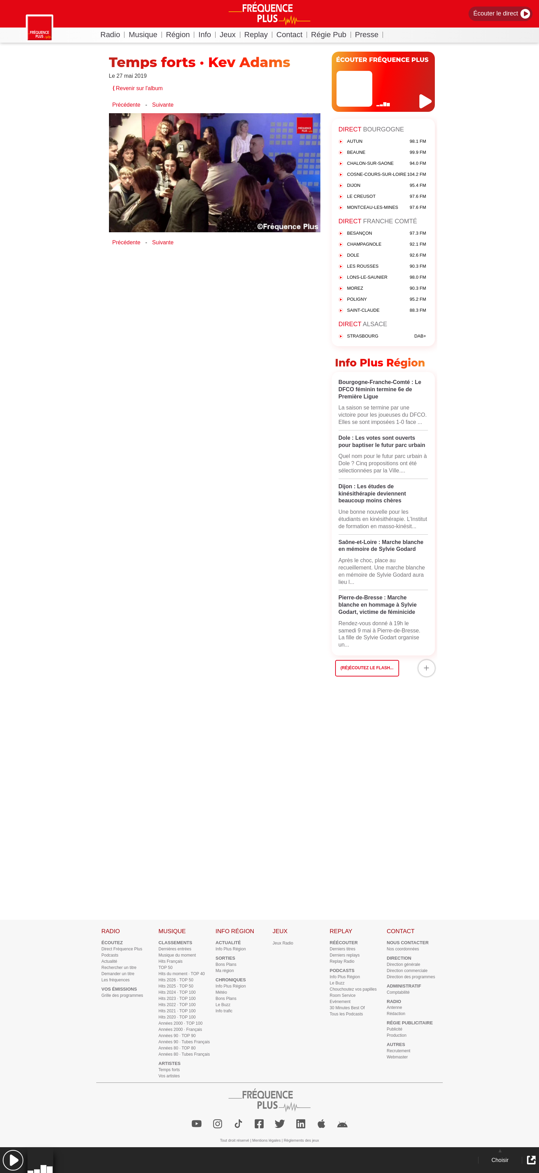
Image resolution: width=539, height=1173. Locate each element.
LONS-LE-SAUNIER (386, 277)
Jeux (230, 34)
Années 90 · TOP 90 (177, 1035)
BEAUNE (386, 153)
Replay (258, 34)
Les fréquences (115, 980)
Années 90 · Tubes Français (184, 1041)
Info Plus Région (231, 949)
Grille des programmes (122, 995)
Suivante (163, 105)
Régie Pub (331, 34)
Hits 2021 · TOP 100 (177, 1011)
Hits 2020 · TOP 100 (177, 1017)
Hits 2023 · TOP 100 (177, 998)
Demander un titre (117, 973)
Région (180, 34)
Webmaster (397, 1057)
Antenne (394, 1007)
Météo (221, 992)
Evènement (340, 1001)
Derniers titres (342, 949)
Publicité (394, 1029)
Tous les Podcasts (346, 1014)
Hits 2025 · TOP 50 (175, 986)
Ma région (225, 970)
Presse (369, 34)
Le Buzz (223, 1004)
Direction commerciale (407, 970)
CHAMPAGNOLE (386, 244)
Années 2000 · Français (180, 1029)
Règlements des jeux (301, 1140)
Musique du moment (177, 955)
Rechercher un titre (118, 967)
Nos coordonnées (403, 949)
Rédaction (396, 1013)
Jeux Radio (283, 943)
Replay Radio (342, 961)
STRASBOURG (386, 336)
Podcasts (109, 955)
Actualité (109, 961)
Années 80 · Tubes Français (184, 1054)
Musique (145, 34)
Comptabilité (398, 992)
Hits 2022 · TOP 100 (177, 1004)
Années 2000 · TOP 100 (180, 1023)
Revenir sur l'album (137, 88)
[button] (13, 1160)
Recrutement (398, 1050)
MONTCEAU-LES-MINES (386, 208)
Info (207, 34)
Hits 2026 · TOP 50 (175, 980)
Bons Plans (226, 964)
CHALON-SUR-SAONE (386, 164)
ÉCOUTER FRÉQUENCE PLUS (382, 60)
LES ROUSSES (386, 266)
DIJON (386, 186)
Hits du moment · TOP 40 (181, 973)
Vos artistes (169, 1076)
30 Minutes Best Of (347, 1007)
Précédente (126, 105)
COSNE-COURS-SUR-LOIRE (386, 175)
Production (396, 1035)
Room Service (342, 995)
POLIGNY (386, 299)
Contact (291, 34)
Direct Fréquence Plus (121, 949)
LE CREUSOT (386, 197)
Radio (112, 34)
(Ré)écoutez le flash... (367, 667)
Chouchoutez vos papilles (353, 989)
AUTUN (386, 142)
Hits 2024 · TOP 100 (177, 992)
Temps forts (169, 1069)
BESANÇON (386, 233)
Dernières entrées (174, 949)
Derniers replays (345, 955)
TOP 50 (165, 967)
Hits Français (170, 961)
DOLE (386, 255)
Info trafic (224, 1011)
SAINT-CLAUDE (386, 310)
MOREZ (386, 288)
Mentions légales (266, 1140)
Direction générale (403, 964)
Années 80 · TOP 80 (177, 1048)
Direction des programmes (411, 976)
